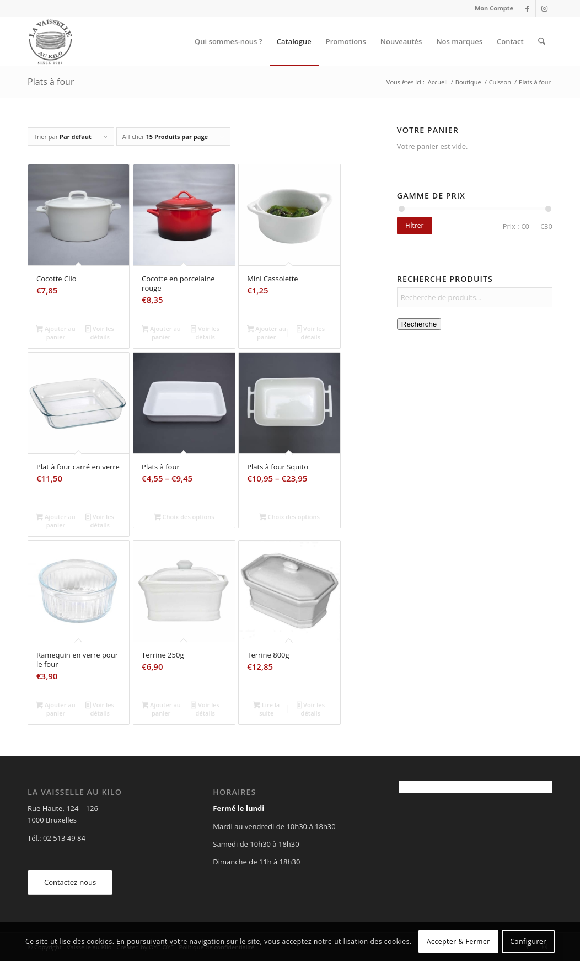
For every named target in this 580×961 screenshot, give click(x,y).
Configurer (528, 941)
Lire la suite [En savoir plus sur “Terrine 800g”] (266, 709)
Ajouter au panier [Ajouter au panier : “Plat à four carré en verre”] (55, 520)
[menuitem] (491, 8)
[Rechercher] (541, 41)
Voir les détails (99, 332)
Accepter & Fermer (458, 941)
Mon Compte (494, 8)
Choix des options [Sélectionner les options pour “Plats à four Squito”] (289, 517)
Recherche (419, 324)
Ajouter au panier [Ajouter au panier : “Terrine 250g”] (161, 709)
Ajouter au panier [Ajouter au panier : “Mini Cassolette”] (266, 332)
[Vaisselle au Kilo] (50, 41)
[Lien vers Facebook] (527, 8)
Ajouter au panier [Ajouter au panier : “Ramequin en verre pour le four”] (55, 709)
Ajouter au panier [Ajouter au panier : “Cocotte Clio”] (55, 332)
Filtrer (414, 225)
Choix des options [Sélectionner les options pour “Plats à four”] (184, 517)
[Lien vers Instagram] (544, 8)
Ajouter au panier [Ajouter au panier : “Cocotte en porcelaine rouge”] (161, 332)
